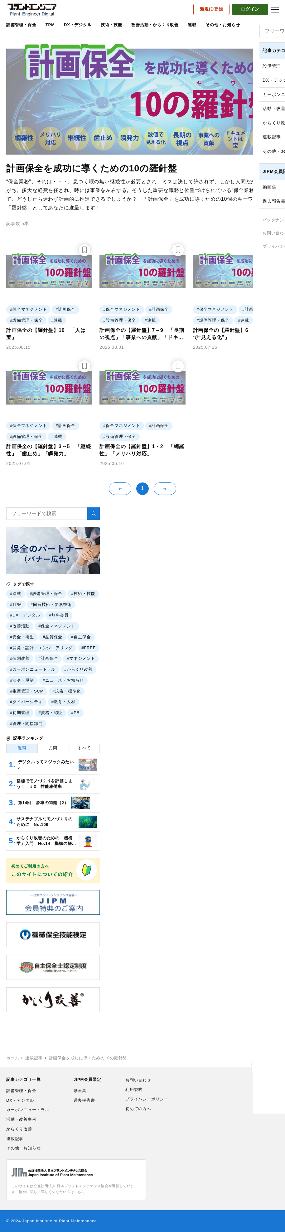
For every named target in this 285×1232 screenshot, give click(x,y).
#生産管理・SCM (27, 691)
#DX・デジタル (25, 615)
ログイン (250, 9)
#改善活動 (20, 626)
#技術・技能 (83, 593)
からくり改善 (19, 1129)
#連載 (15, 593)
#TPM (16, 604)
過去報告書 (84, 1100)
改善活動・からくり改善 (155, 24)
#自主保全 (81, 637)
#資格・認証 (50, 712)
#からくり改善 (78, 669)
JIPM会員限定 (87, 1079)
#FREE (88, 647)
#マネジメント (81, 658)
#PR (75, 712)
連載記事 (14, 1138)
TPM (50, 24)
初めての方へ (138, 1108)
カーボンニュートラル (27, 1109)
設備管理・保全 (21, 24)
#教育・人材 (63, 701)
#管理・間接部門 (26, 723)
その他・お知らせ (222, 24)
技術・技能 (111, 24)
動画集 (80, 1090)
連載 (192, 24)
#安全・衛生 (22, 637)
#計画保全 (48, 658)
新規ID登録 (211, 9)
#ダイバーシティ (26, 701)
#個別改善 (20, 658)
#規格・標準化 (66, 691)
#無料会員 (59, 615)
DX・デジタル (78, 24)
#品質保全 (52, 637)
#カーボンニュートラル (33, 669)
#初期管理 (20, 712)
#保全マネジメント (56, 626)
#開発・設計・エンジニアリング (41, 647)
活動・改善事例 (21, 1119)
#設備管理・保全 (46, 593)
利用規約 (133, 1089)
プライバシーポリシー (146, 1099)
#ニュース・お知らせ (63, 680)
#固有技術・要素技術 (51, 604)
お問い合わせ (138, 1080)
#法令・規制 (22, 680)
